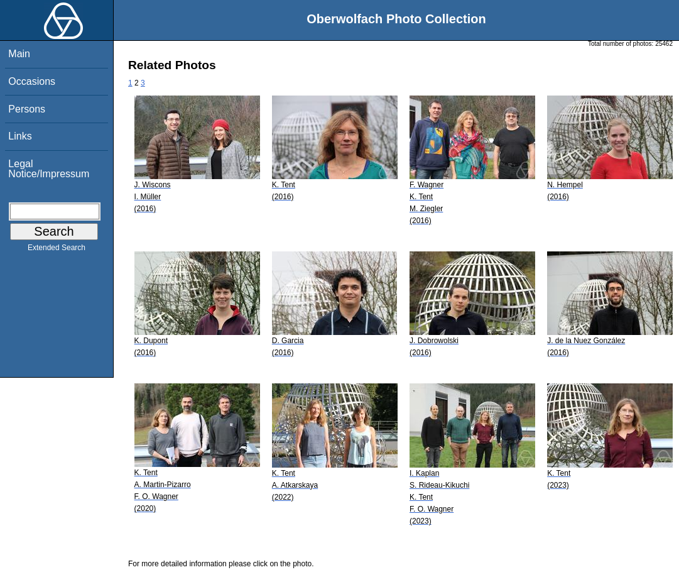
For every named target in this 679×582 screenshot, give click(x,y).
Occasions (31, 81)
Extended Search (56, 250)
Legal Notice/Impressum (48, 168)
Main (19, 53)
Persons (26, 109)
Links (19, 136)
